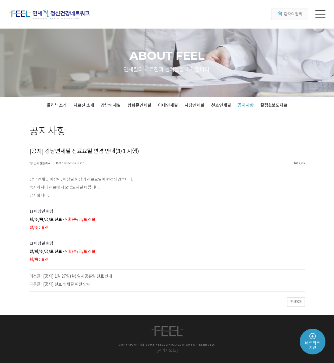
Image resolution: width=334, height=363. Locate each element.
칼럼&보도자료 (273, 105)
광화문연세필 (139, 105)
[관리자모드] (167, 350)
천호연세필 (221, 105)
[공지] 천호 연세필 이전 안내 (67, 284)
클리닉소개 (57, 105)
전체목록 (296, 302)
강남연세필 (111, 105)
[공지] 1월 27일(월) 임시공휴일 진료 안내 (77, 276)
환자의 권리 (290, 14)
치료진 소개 (83, 105)
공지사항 (246, 105)
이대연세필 (168, 105)
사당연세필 (195, 105)
